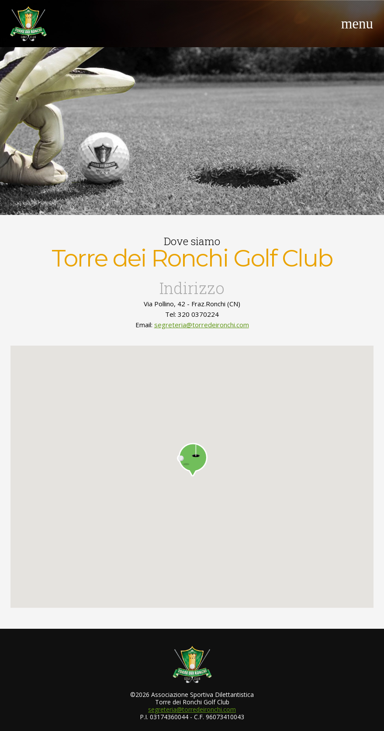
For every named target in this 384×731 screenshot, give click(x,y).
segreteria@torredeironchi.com (201, 324)
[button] (192, 460)
